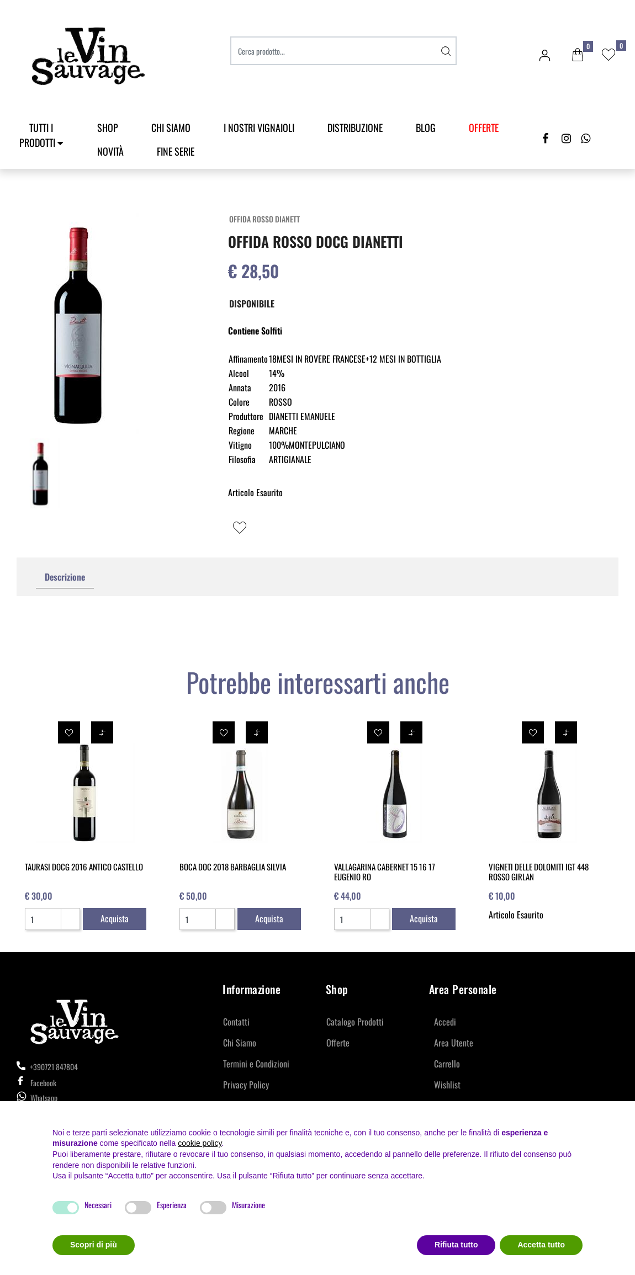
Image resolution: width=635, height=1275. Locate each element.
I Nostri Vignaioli (259, 127)
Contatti (236, 1021)
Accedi (445, 1021)
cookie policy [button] (199, 1143)
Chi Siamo (170, 127)
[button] (577, 55)
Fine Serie (175, 151)
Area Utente (453, 1042)
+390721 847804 (47, 1066)
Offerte (338, 1042)
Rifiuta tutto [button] (456, 1244)
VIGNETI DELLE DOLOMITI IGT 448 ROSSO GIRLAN (539, 871)
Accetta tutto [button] (541, 1244)
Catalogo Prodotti (355, 1021)
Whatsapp (43, 1097)
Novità (110, 151)
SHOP (107, 127)
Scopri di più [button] (93, 1244)
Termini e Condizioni (256, 1063)
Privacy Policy (246, 1084)
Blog (426, 127)
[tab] (65, 577)
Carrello (447, 1063)
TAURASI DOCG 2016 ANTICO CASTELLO (84, 866)
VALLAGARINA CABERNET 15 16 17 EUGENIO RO (384, 871)
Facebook (36, 1082)
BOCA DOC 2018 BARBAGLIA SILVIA (232, 866)
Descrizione (65, 576)
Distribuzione (355, 127)
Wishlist (447, 1084)
